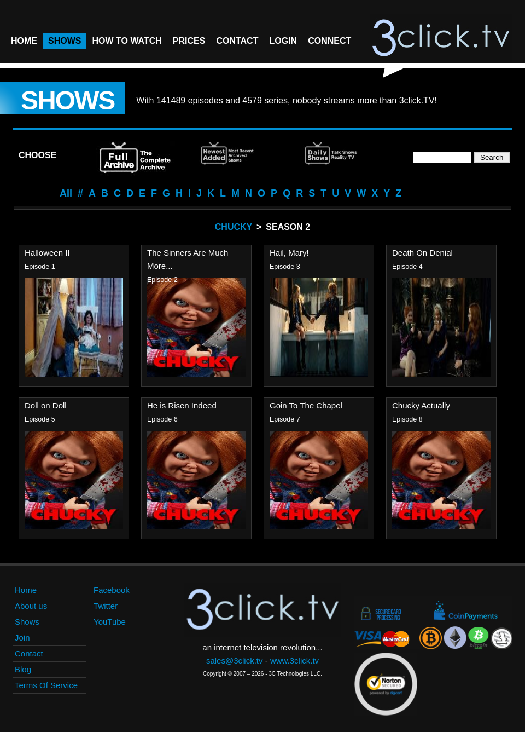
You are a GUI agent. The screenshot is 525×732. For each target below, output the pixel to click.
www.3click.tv (294, 660)
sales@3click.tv (234, 660)
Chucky (233, 227)
